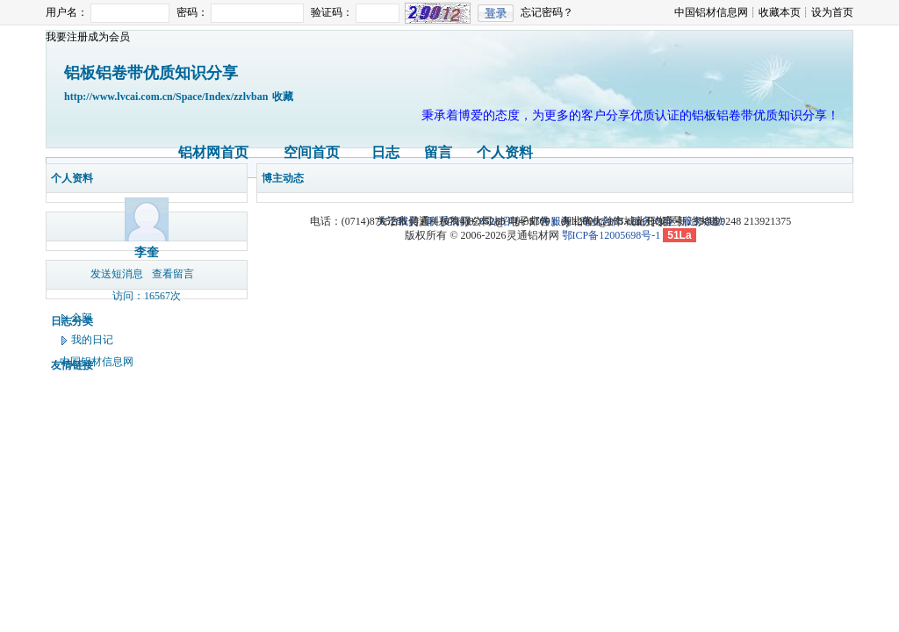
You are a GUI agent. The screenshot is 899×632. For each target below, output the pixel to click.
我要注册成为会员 (88, 37)
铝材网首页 (213, 152)
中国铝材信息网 (711, 12)
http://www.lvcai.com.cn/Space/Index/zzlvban (166, 96)
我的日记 (92, 340)
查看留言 (173, 274)
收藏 (282, 96)
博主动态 (283, 178)
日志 (385, 152)
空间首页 (312, 152)
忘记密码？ (547, 12)
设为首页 (832, 12)
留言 (438, 152)
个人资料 (505, 152)
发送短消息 (116, 274)
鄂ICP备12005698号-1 (611, 235)
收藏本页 (780, 12)
